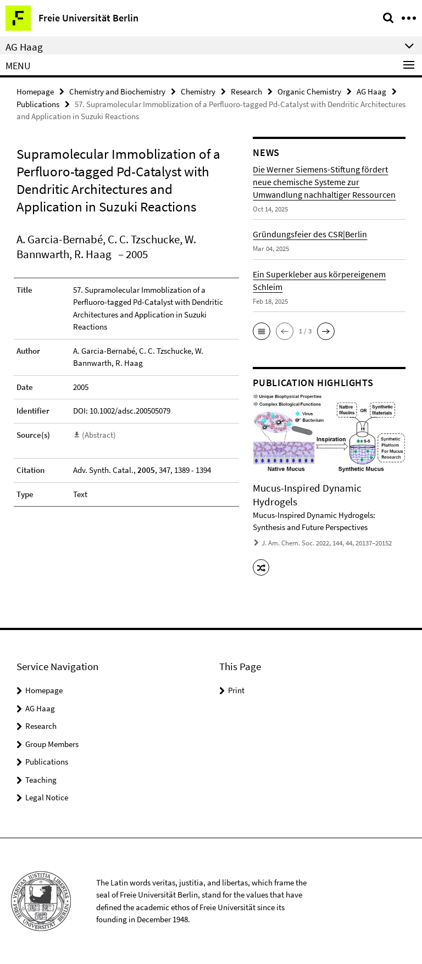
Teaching (41, 779)
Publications (37, 104)
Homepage (35, 91)
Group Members (52, 744)
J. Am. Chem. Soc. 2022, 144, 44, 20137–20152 (327, 543)
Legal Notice (46, 797)
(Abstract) (99, 435)
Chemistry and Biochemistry (117, 91)
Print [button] (236, 690)
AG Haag (371, 91)
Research (246, 91)
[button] (261, 331)
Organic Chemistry (309, 91)
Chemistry (198, 91)
